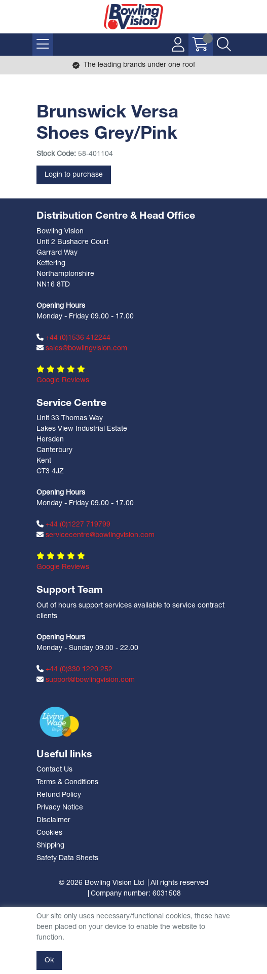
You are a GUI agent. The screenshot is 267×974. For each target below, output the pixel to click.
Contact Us (54, 770)
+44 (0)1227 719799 (73, 524)
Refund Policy (58, 795)
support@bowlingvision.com (85, 680)
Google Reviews (62, 380)
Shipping (50, 845)
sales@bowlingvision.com (81, 348)
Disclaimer (53, 820)
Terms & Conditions (67, 782)
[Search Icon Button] (224, 44)
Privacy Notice (59, 807)
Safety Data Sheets (67, 858)
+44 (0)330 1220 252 (74, 669)
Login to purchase (74, 175)
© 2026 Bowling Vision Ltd (101, 883)
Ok (49, 960)
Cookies (49, 833)
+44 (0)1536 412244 (73, 338)
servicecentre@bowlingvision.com (95, 535)
